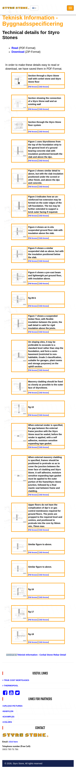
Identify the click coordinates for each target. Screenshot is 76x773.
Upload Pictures (12, 706)
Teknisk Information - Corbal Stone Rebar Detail (41, 655)
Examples (8, 717)
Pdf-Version (33, 87)
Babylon (7, 711)
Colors (7, 722)
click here (13, 741)
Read (15, 48)
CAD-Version (43, 87)
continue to (11, 655)
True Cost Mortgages (15, 680)
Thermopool (10, 685)
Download (18, 51)
